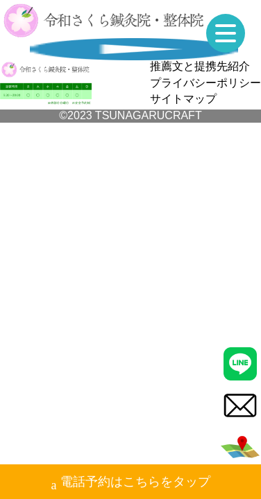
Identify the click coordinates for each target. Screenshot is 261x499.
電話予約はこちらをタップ (130, 483)
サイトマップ (183, 99)
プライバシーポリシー (205, 83)
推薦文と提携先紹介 (200, 66)
